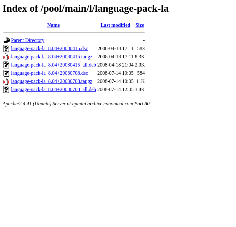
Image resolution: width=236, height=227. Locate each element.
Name (53, 25)
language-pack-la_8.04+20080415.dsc (49, 48)
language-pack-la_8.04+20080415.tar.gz (51, 56)
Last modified (116, 25)
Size (139, 25)
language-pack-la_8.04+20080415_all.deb (53, 64)
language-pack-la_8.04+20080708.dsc (49, 73)
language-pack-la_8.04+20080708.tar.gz (51, 81)
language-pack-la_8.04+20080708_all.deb (53, 89)
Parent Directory (27, 40)
